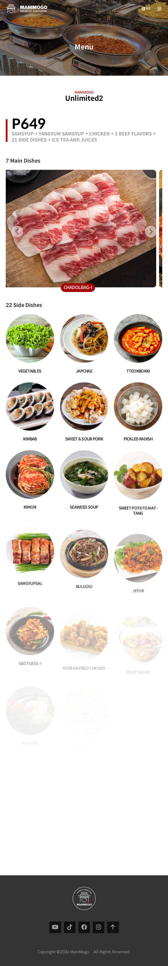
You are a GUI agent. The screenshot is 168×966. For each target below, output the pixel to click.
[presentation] (17, 231)
